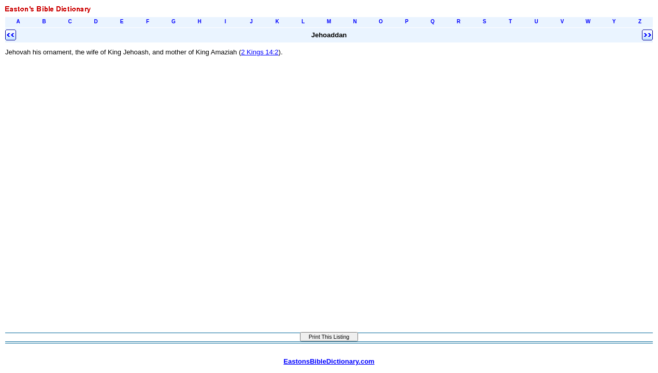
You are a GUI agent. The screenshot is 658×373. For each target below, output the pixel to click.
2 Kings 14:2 (259, 52)
